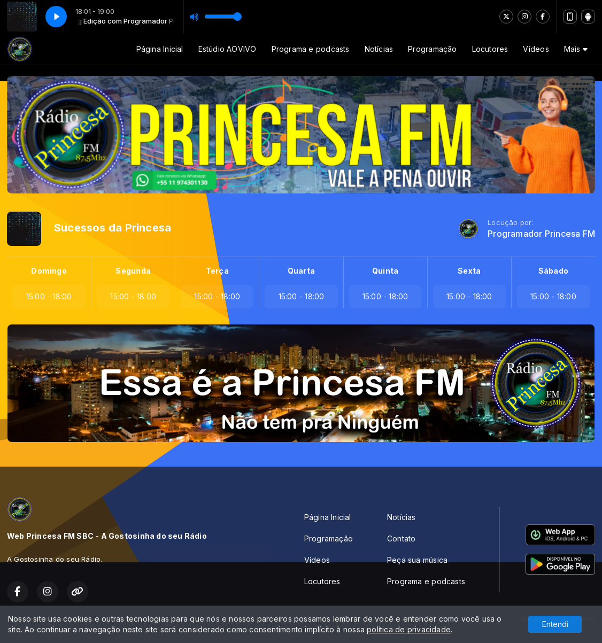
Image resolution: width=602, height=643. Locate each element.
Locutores (490, 48)
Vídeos (536, 48)
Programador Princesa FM (541, 234)
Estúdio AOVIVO (227, 48)
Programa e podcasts (311, 48)
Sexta (469, 270)
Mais (576, 48)
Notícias (379, 48)
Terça (217, 270)
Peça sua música (417, 559)
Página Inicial (159, 48)
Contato (401, 538)
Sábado (553, 270)
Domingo (48, 270)
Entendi (555, 624)
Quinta (385, 270)
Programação (432, 48)
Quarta (301, 270)
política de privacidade (409, 629)
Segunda (132, 270)
